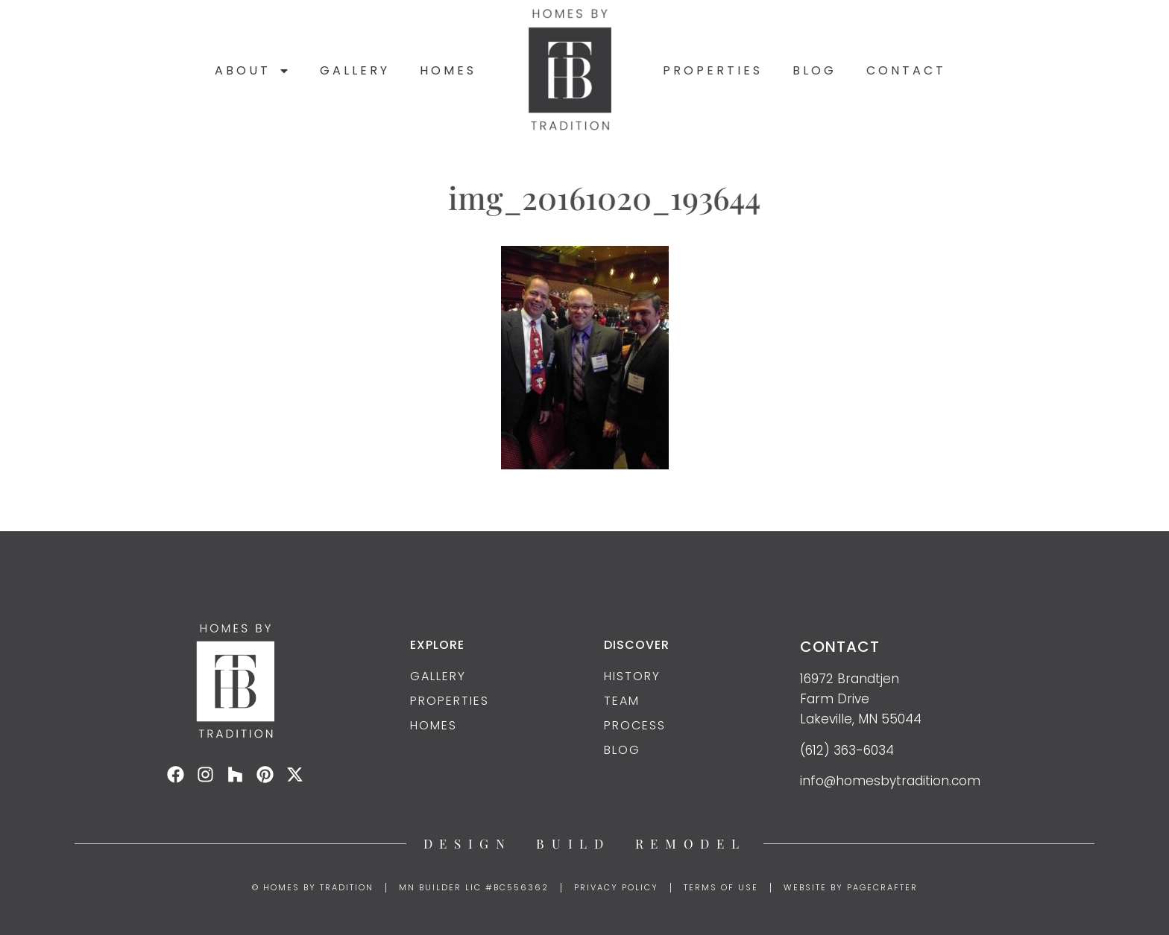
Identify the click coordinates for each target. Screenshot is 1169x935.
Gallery (355, 70)
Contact (906, 70)
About (252, 70)
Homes (448, 70)
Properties (713, 70)
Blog (814, 70)
